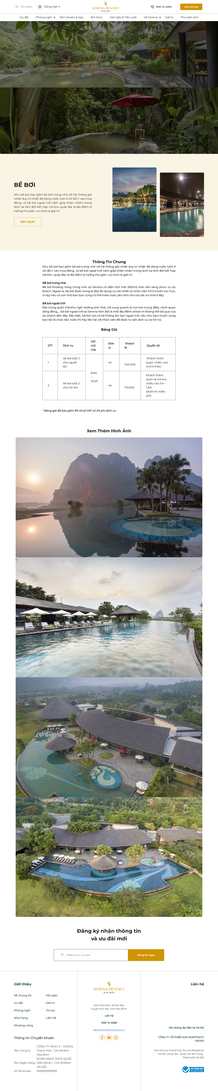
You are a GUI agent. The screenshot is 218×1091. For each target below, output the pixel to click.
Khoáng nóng (23, 1025)
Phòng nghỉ (44, 17)
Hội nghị (51, 995)
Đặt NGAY (27, 221)
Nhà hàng (21, 1018)
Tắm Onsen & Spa (71, 17)
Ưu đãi (24, 17)
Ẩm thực (97, 17)
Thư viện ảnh (189, 17)
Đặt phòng (191, 6)
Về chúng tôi (22, 995)
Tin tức (50, 1010)
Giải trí (169, 17)
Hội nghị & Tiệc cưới (123, 17)
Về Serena (151, 17)
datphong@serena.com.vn (109, 1029)
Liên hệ (51, 1018)
